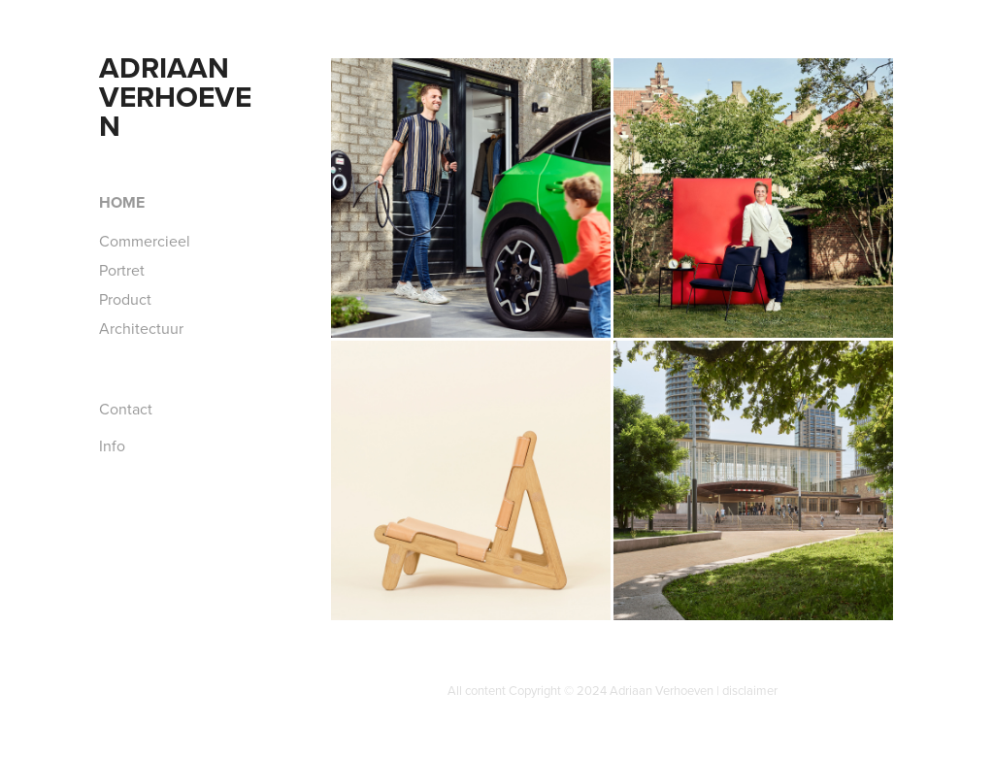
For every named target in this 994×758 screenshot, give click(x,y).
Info (112, 445)
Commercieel (144, 240)
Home (122, 202)
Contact (125, 408)
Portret (122, 269)
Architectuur (141, 328)
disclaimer (750, 690)
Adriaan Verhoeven (175, 97)
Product (125, 299)
